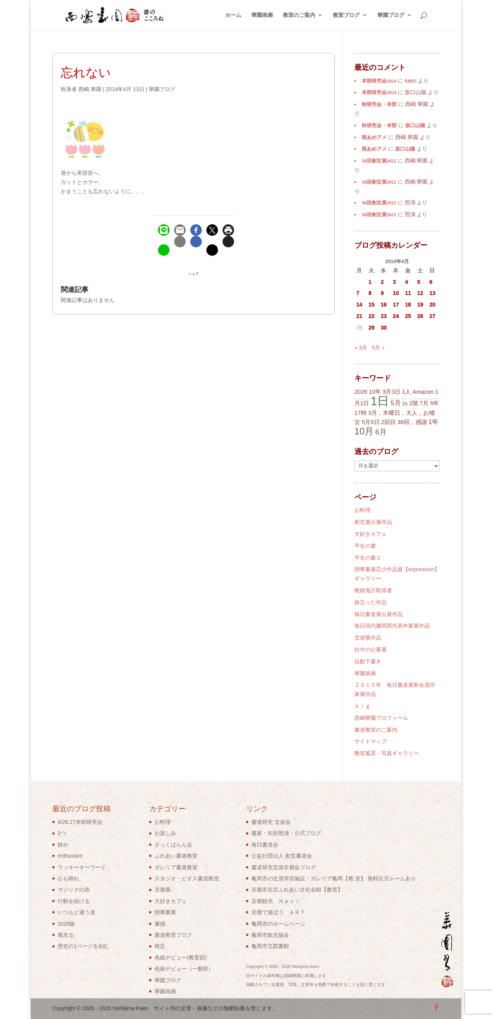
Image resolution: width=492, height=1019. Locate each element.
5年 (434, 403)
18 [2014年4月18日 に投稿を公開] (408, 305)
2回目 (388, 422)
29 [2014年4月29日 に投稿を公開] (372, 328)
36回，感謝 (412, 422)
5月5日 (371, 422)
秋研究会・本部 (379, 104)
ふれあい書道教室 (176, 856)
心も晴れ (68, 878)
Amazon (423, 391)
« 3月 (360, 348)
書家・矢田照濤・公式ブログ (286, 833)
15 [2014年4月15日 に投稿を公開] (372, 305)
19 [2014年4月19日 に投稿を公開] (420, 305)
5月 (396, 403)
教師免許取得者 (373, 590)
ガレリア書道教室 (176, 867)
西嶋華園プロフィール (381, 718)
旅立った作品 (370, 602)
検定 (160, 946)
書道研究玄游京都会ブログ (283, 867)
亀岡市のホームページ (278, 924)
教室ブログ (346, 15)
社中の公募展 (370, 649)
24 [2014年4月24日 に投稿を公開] (396, 316)
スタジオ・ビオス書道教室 (187, 878)
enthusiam (70, 856)
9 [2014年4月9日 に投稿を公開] (382, 293)
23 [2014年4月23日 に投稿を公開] (384, 316)
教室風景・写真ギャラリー (386, 753)
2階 (413, 403)
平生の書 (365, 546)
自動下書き (367, 661)
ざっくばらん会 (173, 845)
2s (404, 403)
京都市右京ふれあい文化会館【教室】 (297, 889)
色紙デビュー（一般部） (184, 969)
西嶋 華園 (89, 89)
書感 (160, 924)
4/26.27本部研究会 (80, 822)
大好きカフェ (370, 534)
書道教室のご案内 (375, 730)
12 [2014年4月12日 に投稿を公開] (420, 293)
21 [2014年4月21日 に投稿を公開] (359, 316)
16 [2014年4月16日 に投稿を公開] (384, 305)
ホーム (233, 15)
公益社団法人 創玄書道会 (281, 856)
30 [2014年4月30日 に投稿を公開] (384, 328)
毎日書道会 (264, 845)
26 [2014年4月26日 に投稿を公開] (420, 316)
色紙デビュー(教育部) (180, 957)
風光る (66, 935)
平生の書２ (367, 558)
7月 (424, 403)
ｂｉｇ (362, 706)
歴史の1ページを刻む (83, 946)
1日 (380, 401)
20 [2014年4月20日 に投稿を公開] (432, 305)
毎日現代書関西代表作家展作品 (392, 626)
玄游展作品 (367, 638)
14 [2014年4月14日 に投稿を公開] (359, 305)
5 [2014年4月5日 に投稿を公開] (419, 282)
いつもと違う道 (76, 912)
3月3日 (391, 391)
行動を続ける (74, 901)
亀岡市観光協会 (270, 935)
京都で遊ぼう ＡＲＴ (278, 912)
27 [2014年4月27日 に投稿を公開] (432, 316)
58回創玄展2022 (379, 161)
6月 (380, 432)
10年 (375, 391)
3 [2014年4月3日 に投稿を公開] (394, 282)
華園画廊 (262, 15)
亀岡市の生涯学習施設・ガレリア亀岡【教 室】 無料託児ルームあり (333, 878)
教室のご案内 (299, 15)
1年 (433, 422)
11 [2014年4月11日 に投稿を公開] (408, 293)
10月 (364, 431)
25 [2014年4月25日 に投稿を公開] (408, 316)
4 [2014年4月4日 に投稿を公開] (406, 282)
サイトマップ (370, 741)
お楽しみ (165, 833)
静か (63, 845)
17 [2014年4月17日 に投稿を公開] (396, 305)
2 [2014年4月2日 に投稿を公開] (382, 282)
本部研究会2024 (379, 81)
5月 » (378, 348)
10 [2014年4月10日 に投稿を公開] (396, 293)
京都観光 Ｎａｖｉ (275, 901)
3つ (62, 833)
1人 (406, 391)
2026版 (66, 924)
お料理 (362, 510)
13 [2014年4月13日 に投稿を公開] (432, 293)
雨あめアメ (374, 137)
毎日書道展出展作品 (378, 614)
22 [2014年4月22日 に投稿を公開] (372, 316)
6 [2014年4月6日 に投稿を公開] (430, 282)
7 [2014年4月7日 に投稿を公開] (357, 293)
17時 (360, 412)
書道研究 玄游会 (271, 822)
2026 (360, 391)
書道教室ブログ (173, 935)
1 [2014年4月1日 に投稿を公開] (370, 282)
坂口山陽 (415, 125)
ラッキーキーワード (82, 867)
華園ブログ (390, 15)
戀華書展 (165, 912)
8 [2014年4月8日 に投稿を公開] (370, 293)
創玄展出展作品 (373, 522)
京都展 (163, 889)
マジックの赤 (74, 889)
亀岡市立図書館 (270, 946)
